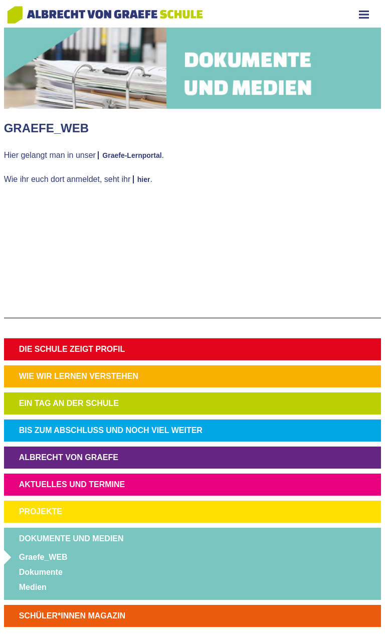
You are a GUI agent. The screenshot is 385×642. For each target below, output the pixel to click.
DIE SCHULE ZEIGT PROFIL (72, 349)
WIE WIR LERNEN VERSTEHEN (78, 376)
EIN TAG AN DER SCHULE (69, 403)
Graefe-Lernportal (131, 155)
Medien (33, 587)
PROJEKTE (40, 511)
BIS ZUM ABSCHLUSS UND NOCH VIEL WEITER (111, 430)
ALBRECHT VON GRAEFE (68, 457)
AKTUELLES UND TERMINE (72, 484)
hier (143, 179)
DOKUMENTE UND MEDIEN (71, 538)
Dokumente (41, 572)
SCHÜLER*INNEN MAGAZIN (72, 615)
